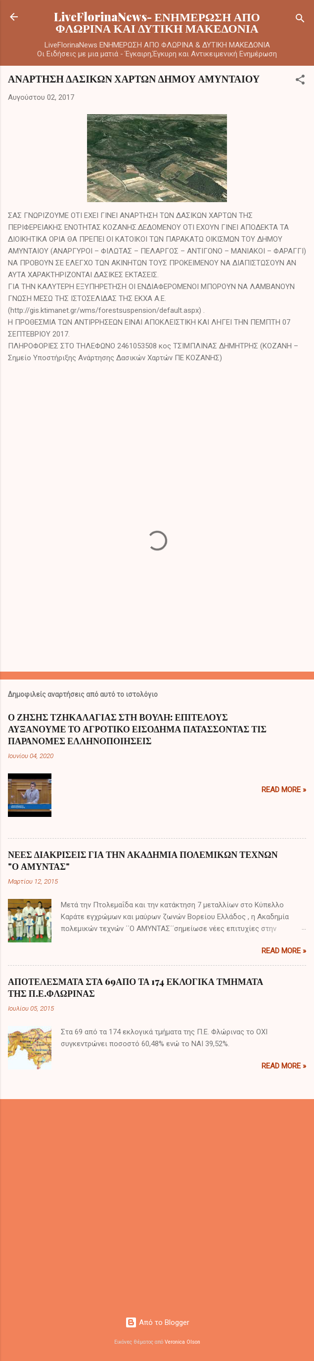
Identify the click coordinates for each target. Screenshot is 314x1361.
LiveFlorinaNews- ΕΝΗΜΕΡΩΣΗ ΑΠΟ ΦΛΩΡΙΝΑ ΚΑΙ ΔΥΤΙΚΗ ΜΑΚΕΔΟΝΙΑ (157, 22)
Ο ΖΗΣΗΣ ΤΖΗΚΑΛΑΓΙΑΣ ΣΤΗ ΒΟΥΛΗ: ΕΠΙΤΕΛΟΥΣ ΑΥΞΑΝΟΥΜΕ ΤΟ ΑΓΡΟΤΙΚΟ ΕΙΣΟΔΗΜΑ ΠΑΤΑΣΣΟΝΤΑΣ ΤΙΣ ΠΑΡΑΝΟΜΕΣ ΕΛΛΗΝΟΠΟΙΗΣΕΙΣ (137, 729)
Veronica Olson (182, 1342)
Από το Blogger (157, 1322)
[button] (300, 81)
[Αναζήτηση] (300, 20)
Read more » (284, 789)
